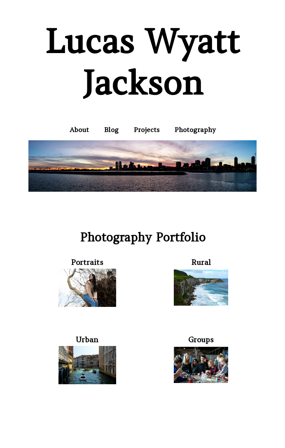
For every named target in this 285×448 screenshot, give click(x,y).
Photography (195, 129)
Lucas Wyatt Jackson (142, 62)
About (79, 129)
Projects (146, 129)
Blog (111, 129)
